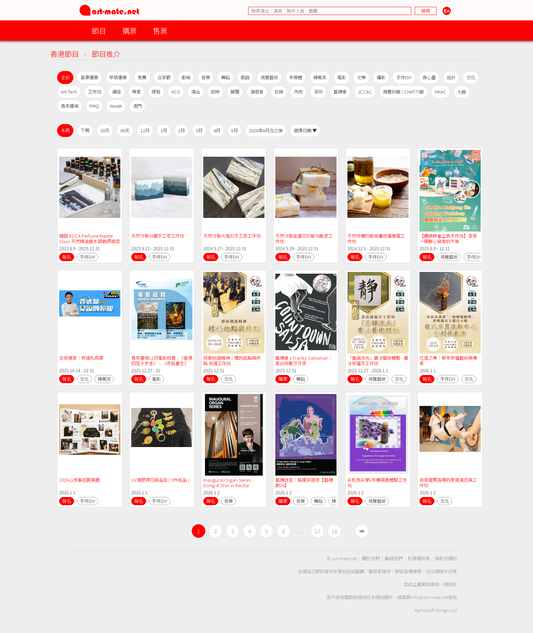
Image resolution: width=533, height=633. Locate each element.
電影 (341, 77)
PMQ (94, 106)
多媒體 (295, 77)
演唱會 (256, 91)
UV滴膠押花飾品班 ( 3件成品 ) (160, 480)
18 (334, 531)
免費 (142, 77)
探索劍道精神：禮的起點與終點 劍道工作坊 (232, 360)
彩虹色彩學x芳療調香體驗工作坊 (377, 483)
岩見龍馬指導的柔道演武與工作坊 (448, 483)
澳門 (137, 106)
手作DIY (404, 77)
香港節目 (64, 53)
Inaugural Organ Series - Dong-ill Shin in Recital (228, 483)
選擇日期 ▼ (305, 130)
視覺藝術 (269, 77)
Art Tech (69, 91)
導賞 (136, 91)
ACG (175, 91)
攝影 (381, 77)
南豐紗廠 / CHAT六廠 (403, 91)
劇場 (186, 77)
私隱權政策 (419, 558)
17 (317, 531)
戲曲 (245, 77)
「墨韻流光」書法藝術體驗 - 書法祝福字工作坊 (377, 360)
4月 (216, 130)
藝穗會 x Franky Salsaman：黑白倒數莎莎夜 (304, 360)
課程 (156, 91)
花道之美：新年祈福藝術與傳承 (448, 360)
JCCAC (365, 91)
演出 (195, 91)
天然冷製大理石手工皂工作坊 (232, 236)
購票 (129, 30)
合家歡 (164, 77)
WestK (116, 106)
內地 (298, 91)
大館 (461, 91)
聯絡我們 (393, 558)
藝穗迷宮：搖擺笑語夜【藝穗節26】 (304, 483)
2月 (181, 130)
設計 (451, 77)
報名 (66, 257)
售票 (160, 30)
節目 (99, 30)
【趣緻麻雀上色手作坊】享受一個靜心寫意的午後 (448, 238)
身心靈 (429, 77)
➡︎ (362, 531)
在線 (278, 91)
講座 (116, 91)
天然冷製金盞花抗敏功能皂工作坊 (304, 238)
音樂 (205, 77)
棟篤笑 (319, 77)
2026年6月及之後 (266, 130)
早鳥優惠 (118, 77)
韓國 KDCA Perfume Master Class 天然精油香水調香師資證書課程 (89, 241)
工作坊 (94, 91)
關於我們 (371, 558)
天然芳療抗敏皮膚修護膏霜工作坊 (376, 238)
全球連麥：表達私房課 (81, 358)
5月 (234, 130)
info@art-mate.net (429, 597)
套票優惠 (89, 77)
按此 (452, 584)
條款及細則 (446, 558)
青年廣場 (70, 106)
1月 (163, 130)
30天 (104, 130)
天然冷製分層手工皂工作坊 (157, 236)
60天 (125, 130)
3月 (199, 130)
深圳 (318, 91)
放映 (215, 91)
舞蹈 (225, 77)
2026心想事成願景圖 (79, 480)
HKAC (440, 91)
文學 (361, 77)
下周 (85, 130)
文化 (470, 77)
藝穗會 (340, 91)
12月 (145, 130)
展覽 (234, 91)
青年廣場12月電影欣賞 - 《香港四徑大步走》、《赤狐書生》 (161, 360)
